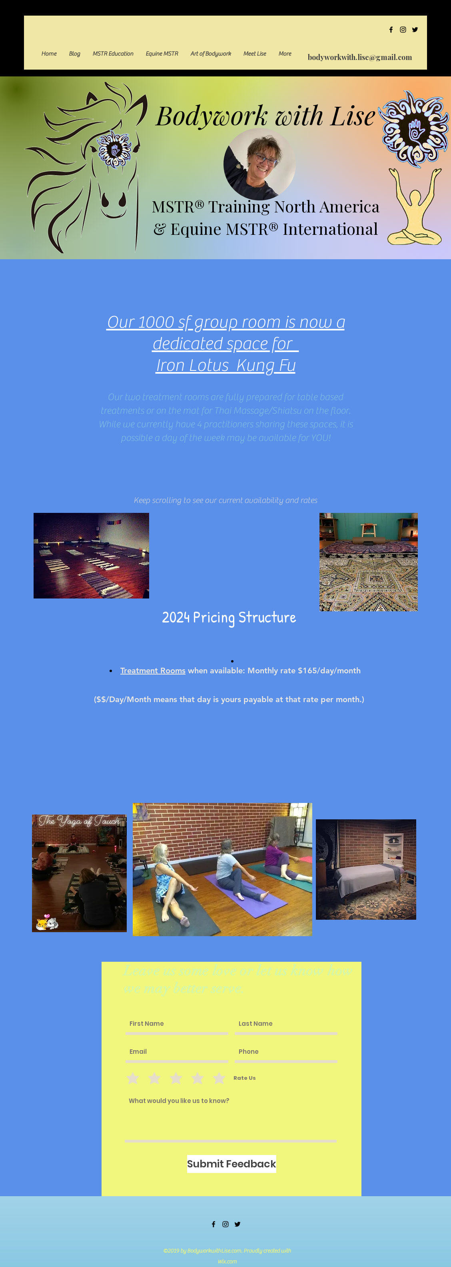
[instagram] (403, 30)
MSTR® (252, 228)
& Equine (189, 228)
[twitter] (415, 30)
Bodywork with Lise (265, 114)
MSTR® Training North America (266, 205)
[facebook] (391, 30)
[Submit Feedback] (231, 1164)
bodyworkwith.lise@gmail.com (360, 57)
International (328, 228)
